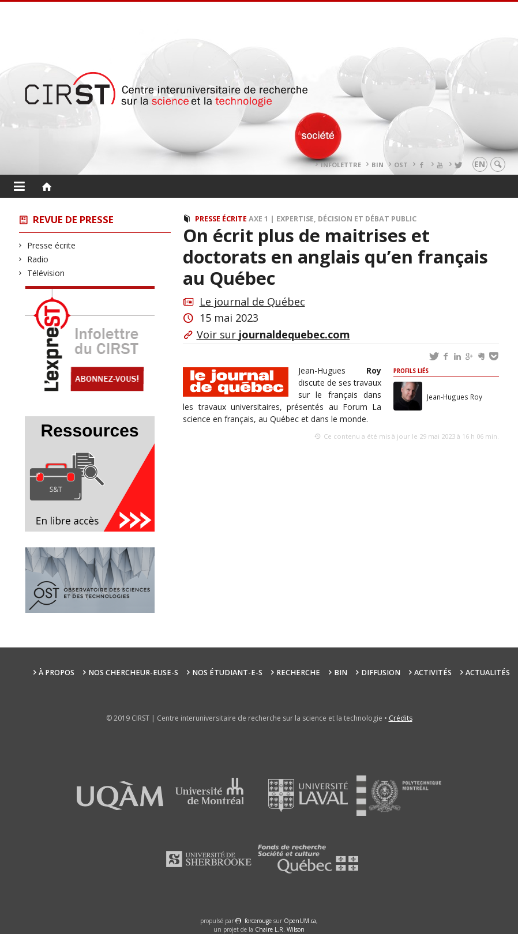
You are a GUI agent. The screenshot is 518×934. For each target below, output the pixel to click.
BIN (377, 164)
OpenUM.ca (300, 921)
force (258, 921)
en (479, 164)
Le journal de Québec (252, 301)
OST (401, 164)
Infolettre (341, 164)
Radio (38, 259)
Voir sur (273, 334)
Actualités (488, 672)
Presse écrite (52, 245)
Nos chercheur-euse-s (133, 672)
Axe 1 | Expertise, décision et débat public (332, 219)
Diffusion (380, 672)
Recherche (298, 672)
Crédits (400, 718)
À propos (56, 672)
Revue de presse (73, 219)
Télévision (46, 273)
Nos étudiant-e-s (227, 672)
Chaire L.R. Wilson (280, 929)
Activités (433, 672)
